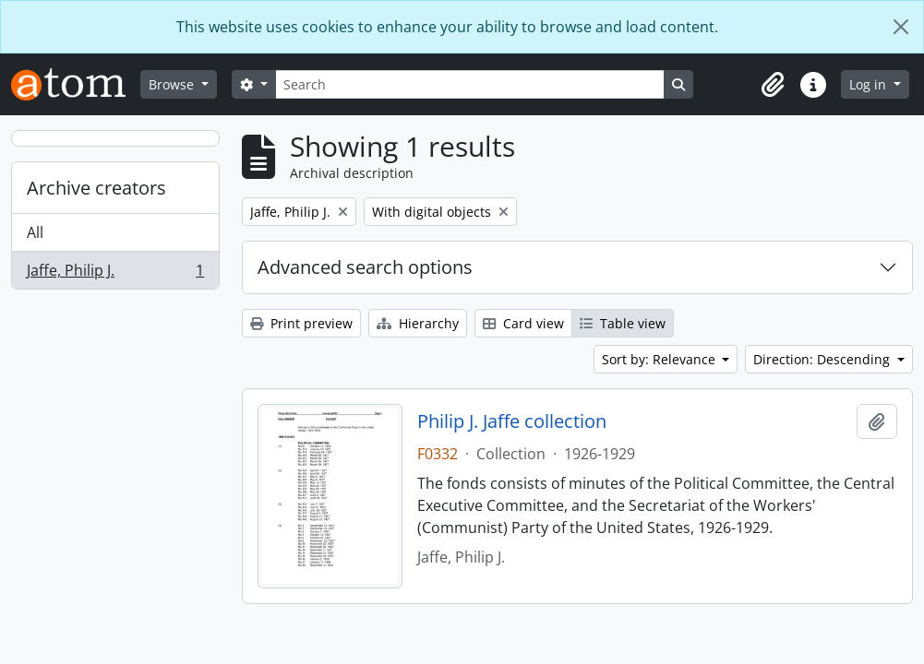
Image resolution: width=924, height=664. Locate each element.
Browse (173, 84)
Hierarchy (418, 323)
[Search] (470, 84)
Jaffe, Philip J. (115, 274)
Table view (623, 323)
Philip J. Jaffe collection (511, 421)
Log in (869, 84)
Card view (523, 323)
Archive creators (96, 187)
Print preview (301, 323)
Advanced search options (365, 267)
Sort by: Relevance (660, 359)
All (35, 232)
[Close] (901, 27)
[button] (772, 85)
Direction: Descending (823, 359)
